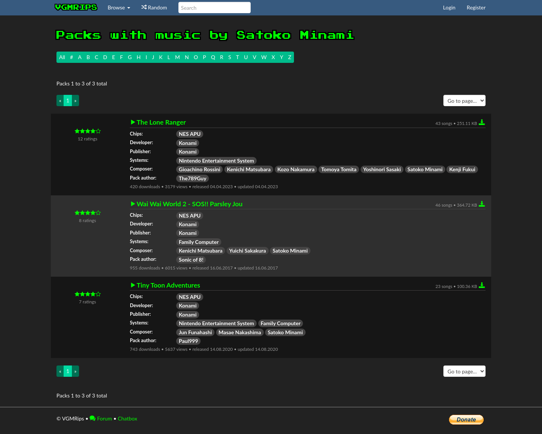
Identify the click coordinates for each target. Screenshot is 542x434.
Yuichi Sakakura (247, 250)
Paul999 (188, 341)
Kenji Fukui (462, 169)
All (62, 57)
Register (476, 7)
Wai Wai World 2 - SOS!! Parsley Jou (189, 204)
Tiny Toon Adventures (168, 285)
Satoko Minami (425, 169)
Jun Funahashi (195, 332)
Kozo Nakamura (296, 169)
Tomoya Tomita (338, 169)
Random (154, 7)
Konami (187, 143)
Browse (119, 7)
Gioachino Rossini (199, 169)
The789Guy (192, 178)
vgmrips (76, 8)
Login (449, 7)
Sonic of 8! (191, 259)
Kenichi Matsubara (249, 169)
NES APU (190, 134)
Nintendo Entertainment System (216, 160)
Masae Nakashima (240, 332)
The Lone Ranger (161, 122)
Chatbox (127, 418)
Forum (101, 418)
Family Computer (199, 242)
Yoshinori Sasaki (382, 169)
